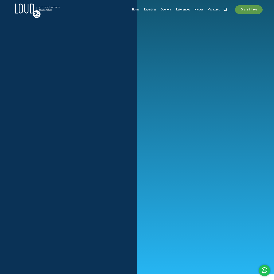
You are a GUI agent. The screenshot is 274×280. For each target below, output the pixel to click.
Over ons (166, 9)
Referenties (183, 9)
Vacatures (214, 9)
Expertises (150, 9)
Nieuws (198, 9)
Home (135, 9)
